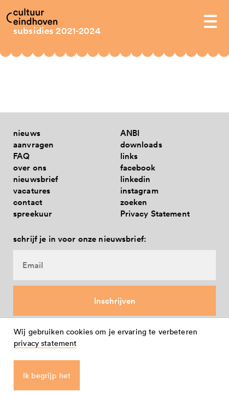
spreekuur (32, 213)
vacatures (31, 190)
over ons (29, 167)
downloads (141, 144)
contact (27, 202)
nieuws (26, 133)
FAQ (21, 156)
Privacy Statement (155, 213)
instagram (139, 190)
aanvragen (33, 144)
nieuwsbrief (35, 179)
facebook (138, 167)
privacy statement (45, 343)
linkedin (135, 179)
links (129, 156)
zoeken (134, 202)
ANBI (130, 133)
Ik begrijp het (47, 375)
